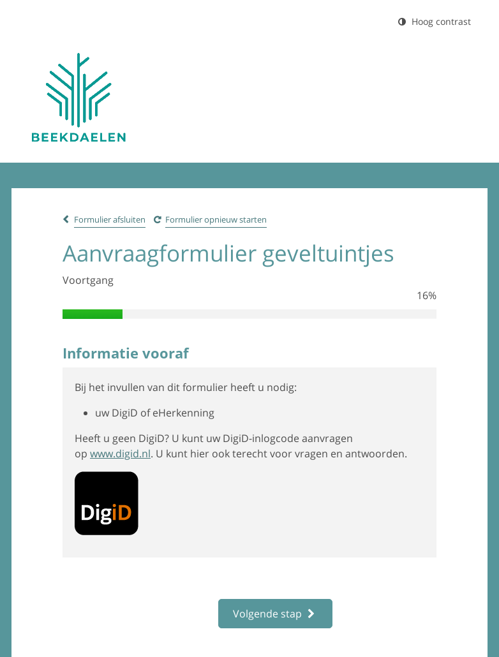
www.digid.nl (120, 454)
